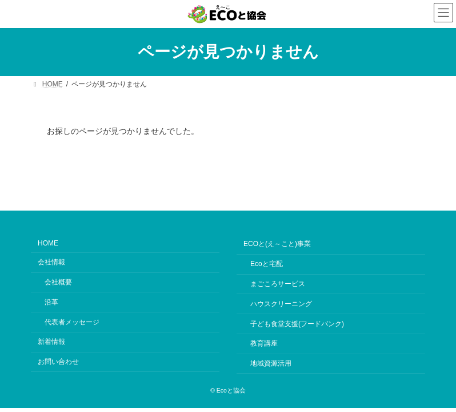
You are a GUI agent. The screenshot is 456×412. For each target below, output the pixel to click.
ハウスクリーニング (281, 304)
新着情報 (51, 342)
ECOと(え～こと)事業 (277, 244)
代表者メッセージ (72, 322)
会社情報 (51, 262)
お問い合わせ (58, 362)
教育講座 (264, 343)
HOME (48, 243)
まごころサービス (277, 284)
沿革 (51, 302)
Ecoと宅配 (266, 264)
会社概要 (58, 282)
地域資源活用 (270, 363)
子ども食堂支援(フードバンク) (297, 323)
